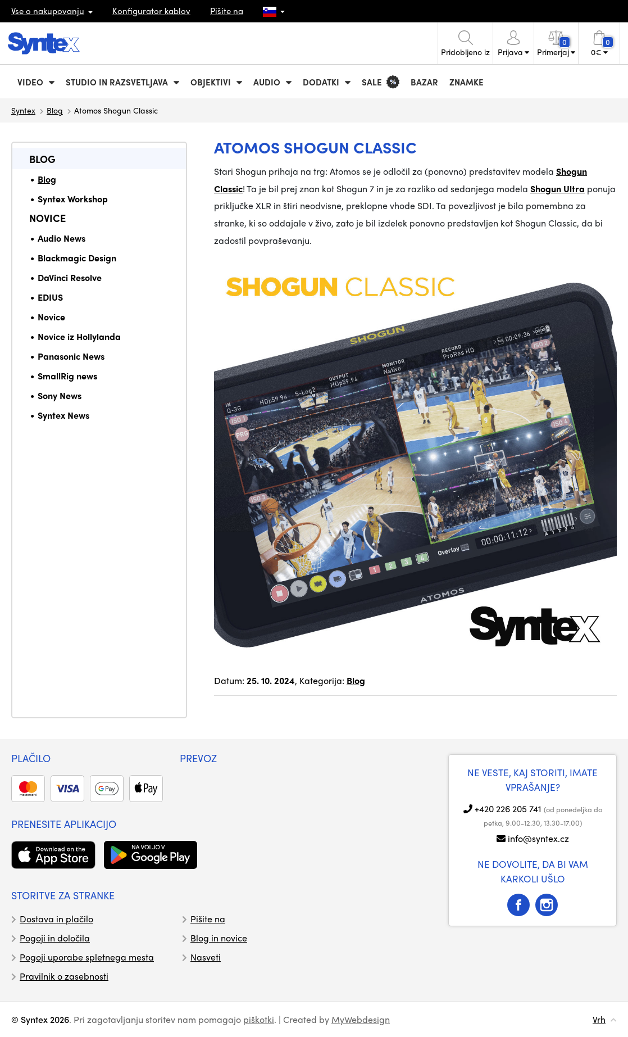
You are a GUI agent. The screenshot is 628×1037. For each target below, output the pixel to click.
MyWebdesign (360, 1019)
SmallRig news (67, 375)
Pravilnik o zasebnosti (64, 976)
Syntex (23, 110)
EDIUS (50, 297)
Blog (55, 110)
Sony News (59, 395)
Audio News (61, 238)
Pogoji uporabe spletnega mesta (87, 956)
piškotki (258, 1019)
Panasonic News (71, 356)
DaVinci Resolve (70, 277)
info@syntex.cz (538, 838)
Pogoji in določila (55, 937)
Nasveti (205, 956)
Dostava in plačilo (56, 918)
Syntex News (63, 415)
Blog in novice (218, 937)
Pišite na (226, 10)
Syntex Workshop (73, 198)
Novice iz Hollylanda (79, 336)
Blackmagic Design (77, 257)
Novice (47, 218)
